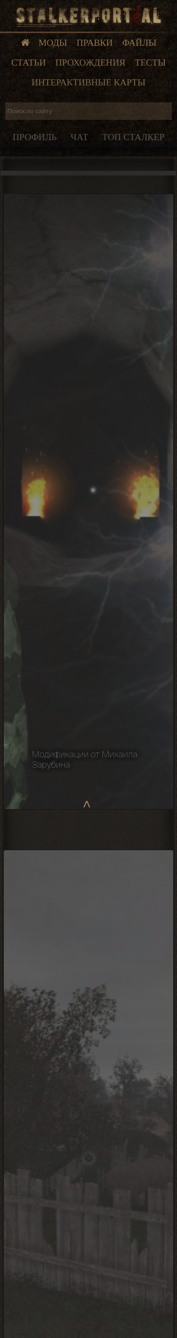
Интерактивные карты (88, 82)
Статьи (28, 62)
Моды (53, 43)
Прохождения (90, 62)
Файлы (139, 43)
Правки (94, 43)
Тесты (150, 62)
